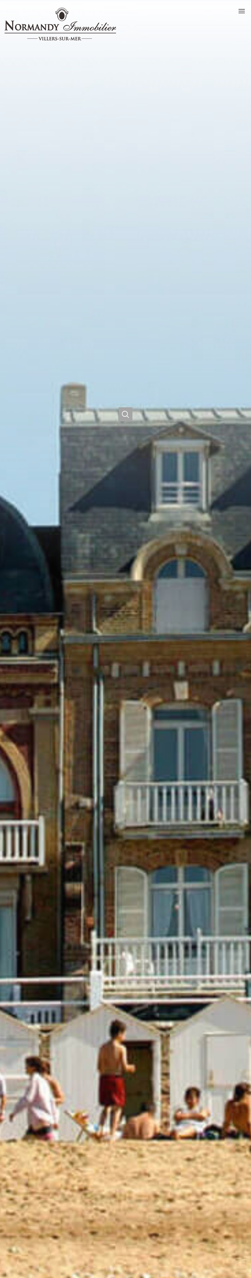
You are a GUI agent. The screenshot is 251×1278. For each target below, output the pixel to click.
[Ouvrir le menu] (243, 11)
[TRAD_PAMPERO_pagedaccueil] (60, 39)
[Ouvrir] (125, 414)
